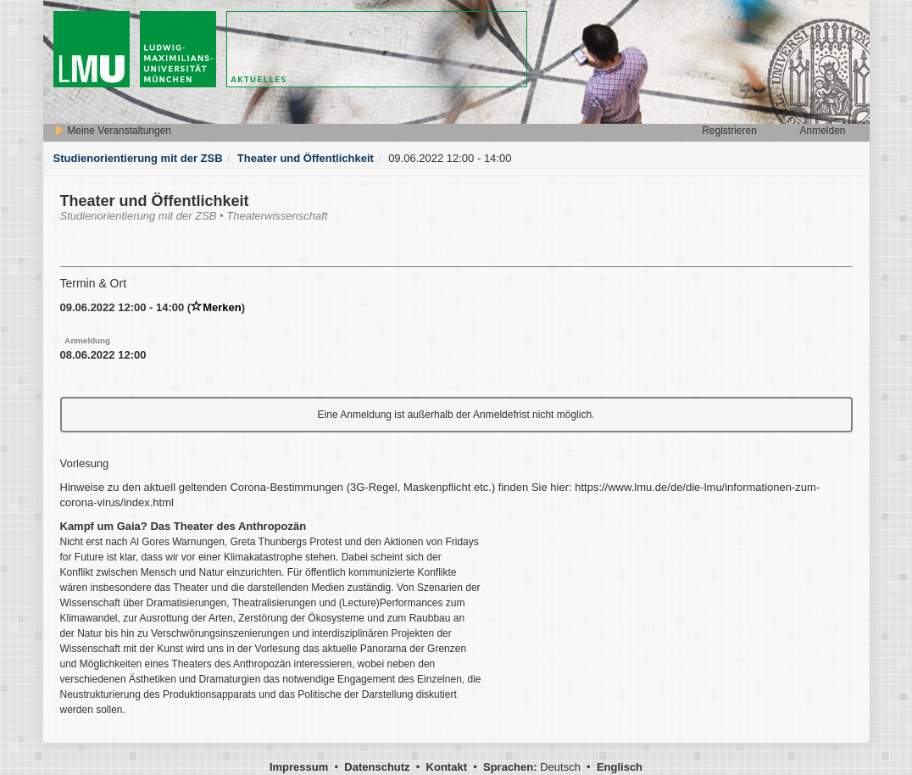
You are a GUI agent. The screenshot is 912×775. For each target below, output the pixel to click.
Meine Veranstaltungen (112, 131)
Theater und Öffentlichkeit (305, 158)
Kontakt (446, 767)
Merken (216, 307)
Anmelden (822, 131)
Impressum (299, 767)
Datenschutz (376, 767)
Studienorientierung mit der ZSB (138, 158)
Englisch (619, 767)
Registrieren (729, 131)
